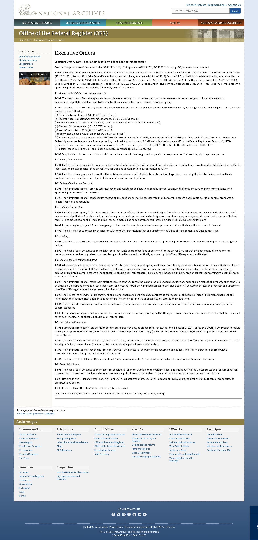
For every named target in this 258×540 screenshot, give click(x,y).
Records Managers (28, 454)
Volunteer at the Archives (219, 446)
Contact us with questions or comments (36, 413)
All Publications (64, 450)
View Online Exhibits (179, 446)
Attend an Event (215, 434)
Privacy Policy (116, 526)
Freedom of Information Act (138, 526)
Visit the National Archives (182, 442)
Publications (65, 429)
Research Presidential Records (184, 454)
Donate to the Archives (218, 438)
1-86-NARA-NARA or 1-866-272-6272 (129, 535)
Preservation (25, 450)
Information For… (31, 429)
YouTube (134, 514)
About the (30, 56)
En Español (24, 487)
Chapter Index (26, 63)
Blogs (60, 446)
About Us (138, 429)
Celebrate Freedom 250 (218, 450)
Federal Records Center (106, 438)
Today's (69, 434)
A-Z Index (23, 472)
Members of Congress (30, 446)
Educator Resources (129, 22)
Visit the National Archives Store (73, 472)
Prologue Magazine (66, 438)
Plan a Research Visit (179, 438)
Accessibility (101, 526)
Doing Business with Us (143, 444)
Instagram (124, 514)
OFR (29, 39)
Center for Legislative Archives (109, 434)
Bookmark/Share (217, 4)
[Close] (254, 509)
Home (22, 39)
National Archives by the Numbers (144, 440)
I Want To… (176, 429)
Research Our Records (37, 22)
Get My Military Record (180, 434)
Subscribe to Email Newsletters (72, 442)
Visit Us (175, 22)
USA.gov (171, 526)
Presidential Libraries (105, 450)
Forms (22, 495)
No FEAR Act (159, 526)
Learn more (228, 534)
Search (235, 10)
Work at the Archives (217, 442)
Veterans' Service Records (83, 22)
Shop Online (65, 467)
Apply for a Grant (177, 450)
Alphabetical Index (28, 60)
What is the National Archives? (146, 434)
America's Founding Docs (31, 476)
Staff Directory (101, 454)
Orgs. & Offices (104, 429)
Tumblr (129, 514)
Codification (39, 39)
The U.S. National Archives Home (61, 9)
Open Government (141, 452)
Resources (26, 467)
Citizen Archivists (196, 4)
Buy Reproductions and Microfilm (68, 477)
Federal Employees (29, 438)
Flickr (145, 514)
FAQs (22, 491)
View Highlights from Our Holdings (181, 459)
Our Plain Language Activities (146, 456)
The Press (24, 457)
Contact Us (234, 4)
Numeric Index (26, 67)
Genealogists (26, 442)
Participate (214, 429)
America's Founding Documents (221, 22)
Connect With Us (129, 509)
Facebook (113, 514)
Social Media (25, 483)
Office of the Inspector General (109, 446)
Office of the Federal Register (109, 442)
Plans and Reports (141, 448)
